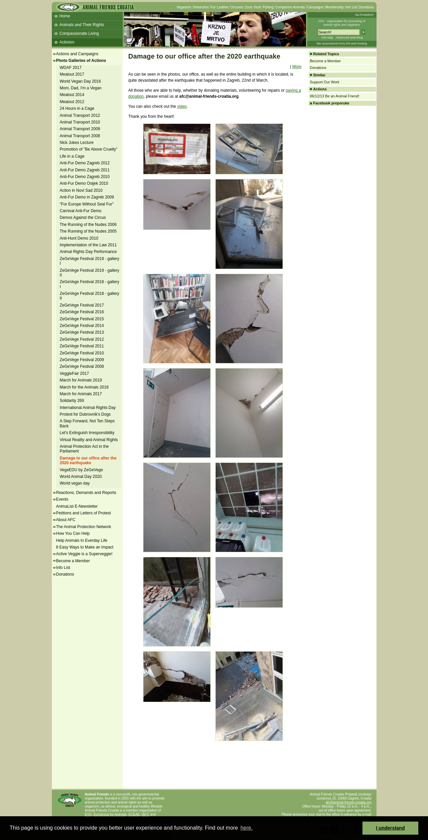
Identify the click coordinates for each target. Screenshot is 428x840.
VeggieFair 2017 (74, 373)
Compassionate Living (79, 33)
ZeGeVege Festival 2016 (82, 312)
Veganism (184, 7)
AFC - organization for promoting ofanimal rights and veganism (341, 22)
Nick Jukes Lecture (77, 142)
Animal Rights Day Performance (88, 251)
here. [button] (246, 828)
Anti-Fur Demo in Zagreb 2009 (87, 197)
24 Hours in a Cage (77, 108)
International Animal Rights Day (88, 407)
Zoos (248, 7)
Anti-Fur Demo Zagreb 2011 (85, 170)
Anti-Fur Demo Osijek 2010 (84, 183)
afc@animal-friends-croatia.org (348, 802)
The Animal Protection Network (83, 526)
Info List (351, 7)
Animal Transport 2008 (80, 136)
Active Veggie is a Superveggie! (84, 554)
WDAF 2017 (71, 67)
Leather (222, 7)
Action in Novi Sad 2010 (81, 190)
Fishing (268, 7)
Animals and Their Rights (82, 24)
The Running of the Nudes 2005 (88, 231)
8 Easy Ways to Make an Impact (85, 547)
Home (65, 16)
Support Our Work (324, 82)
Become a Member (73, 561)
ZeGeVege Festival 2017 (82, 305)
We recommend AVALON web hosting (341, 43)
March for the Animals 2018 (84, 387)
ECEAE (134, 814)
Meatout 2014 (72, 94)
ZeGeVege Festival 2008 (82, 366)
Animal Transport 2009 (80, 129)
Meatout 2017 (72, 74)
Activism (67, 42)
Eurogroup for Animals (110, 814)
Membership (334, 7)
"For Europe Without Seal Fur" (87, 204)
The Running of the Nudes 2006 (88, 224)
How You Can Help (73, 533)
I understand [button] (390, 828)
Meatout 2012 (72, 101)
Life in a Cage (72, 156)
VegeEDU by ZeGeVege (81, 470)
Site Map (327, 37)
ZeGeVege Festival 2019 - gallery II (89, 272)
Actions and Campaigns (77, 54)
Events (62, 499)
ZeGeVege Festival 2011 (82, 346)
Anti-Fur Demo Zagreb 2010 (85, 176)
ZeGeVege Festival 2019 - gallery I (89, 261)
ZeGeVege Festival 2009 (82, 359)
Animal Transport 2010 (80, 122)
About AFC (66, 519)
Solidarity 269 (72, 400)
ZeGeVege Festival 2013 (82, 332)
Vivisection (201, 7)
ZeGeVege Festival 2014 (82, 325)
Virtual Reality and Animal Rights (89, 439)
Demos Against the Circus (83, 217)
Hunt (257, 7)
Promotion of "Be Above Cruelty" (89, 149)
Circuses (236, 7)
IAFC (145, 814)
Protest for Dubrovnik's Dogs (85, 414)
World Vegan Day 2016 (80, 81)
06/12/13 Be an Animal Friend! (334, 96)
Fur (212, 7)
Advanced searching (349, 37)
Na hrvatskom (364, 14)
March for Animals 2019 (81, 380)
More (296, 66)
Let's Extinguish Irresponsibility (87, 432)
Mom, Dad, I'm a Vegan (81, 88)
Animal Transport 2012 (80, 115)
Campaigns (315, 7)
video (182, 106)
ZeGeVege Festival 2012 (82, 339)
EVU (88, 814)
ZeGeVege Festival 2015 (82, 319)
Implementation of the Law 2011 (88, 245)
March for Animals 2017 (81, 394)
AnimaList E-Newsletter (77, 506)
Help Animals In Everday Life (81, 540)
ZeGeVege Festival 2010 (82, 353)
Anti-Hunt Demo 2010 (79, 238)
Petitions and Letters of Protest (83, 513)
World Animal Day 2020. (81, 476)
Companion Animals (290, 7)
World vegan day (75, 483)
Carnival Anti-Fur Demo (81, 210)
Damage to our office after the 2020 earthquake (88, 460)
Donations (365, 7)
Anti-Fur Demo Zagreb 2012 (85, 163)
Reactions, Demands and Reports (86, 492)
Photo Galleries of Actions (81, 60)
